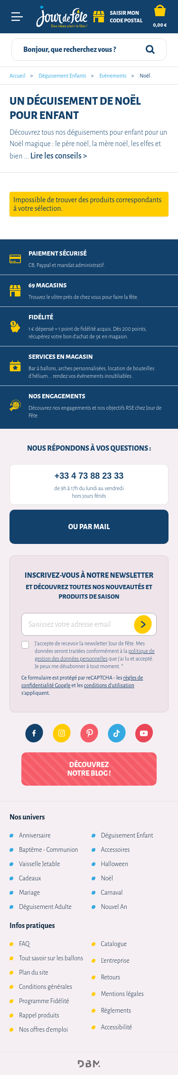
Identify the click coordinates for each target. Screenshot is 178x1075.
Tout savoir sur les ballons (51, 958)
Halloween (115, 864)
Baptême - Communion (48, 850)
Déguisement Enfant (127, 835)
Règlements (116, 1010)
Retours (111, 977)
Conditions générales (45, 987)
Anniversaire (35, 835)
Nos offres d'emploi (43, 1029)
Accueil (17, 76)
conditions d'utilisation (109, 685)
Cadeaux (30, 878)
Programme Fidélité (44, 1001)
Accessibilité (116, 1027)
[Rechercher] (150, 49)
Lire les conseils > (58, 156)
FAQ (24, 944)
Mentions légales (122, 994)
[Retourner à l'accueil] (61, 17)
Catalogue (114, 944)
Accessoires (115, 850)
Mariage (29, 892)
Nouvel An (114, 907)
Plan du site (33, 972)
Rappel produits (39, 1015)
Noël (107, 878)
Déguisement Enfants (62, 76)
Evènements (112, 76)
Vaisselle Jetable (39, 864)
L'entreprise (115, 960)
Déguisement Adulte (45, 907)
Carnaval (112, 892)
